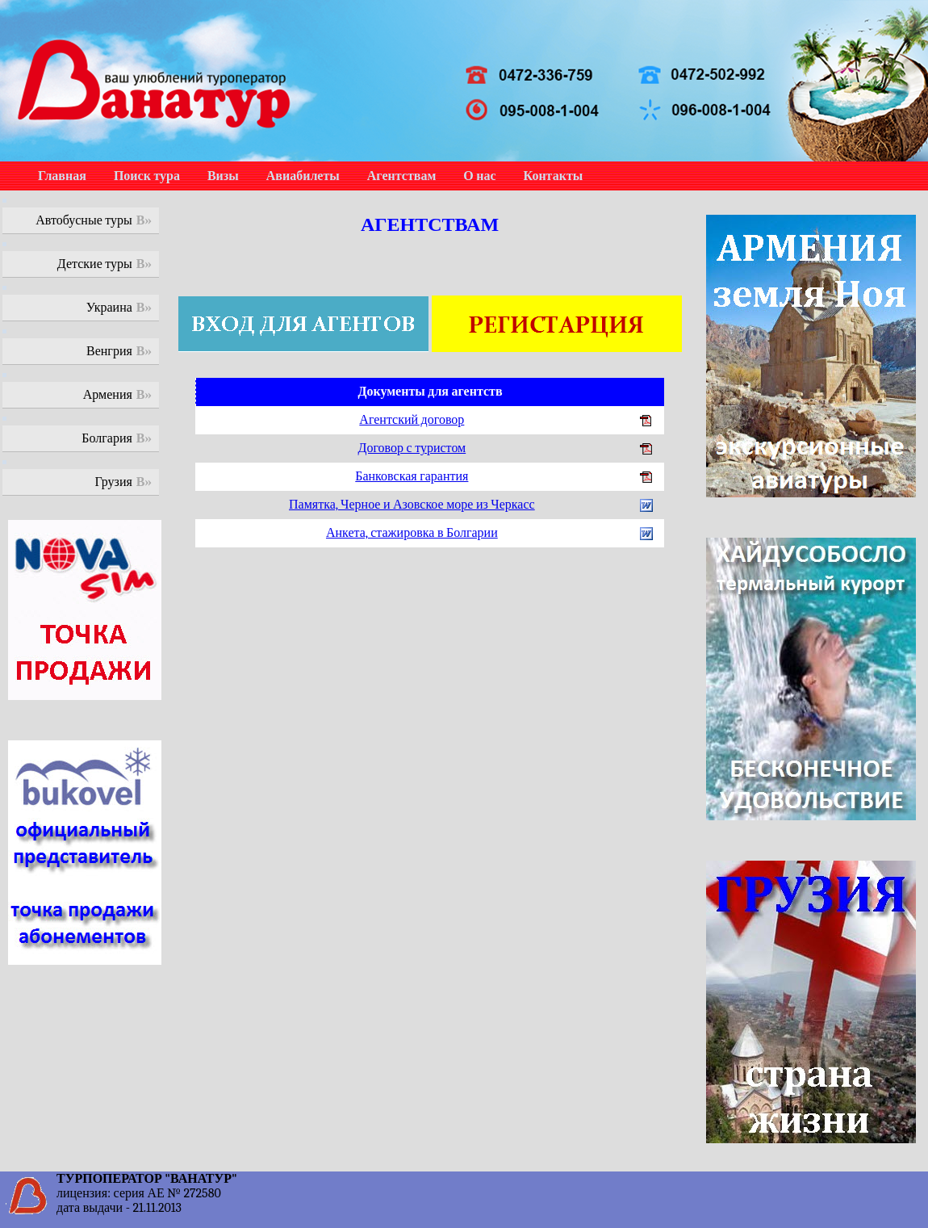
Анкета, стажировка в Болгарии (412, 533)
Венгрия (109, 351)
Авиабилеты (303, 176)
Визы (223, 176)
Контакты (553, 176)
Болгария (107, 438)
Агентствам (401, 176)
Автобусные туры (84, 220)
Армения (107, 395)
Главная (62, 176)
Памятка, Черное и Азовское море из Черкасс (412, 504)
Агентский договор (411, 420)
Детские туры (94, 264)
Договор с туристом (411, 448)
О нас (479, 176)
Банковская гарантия (411, 476)
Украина (109, 307)
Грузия (113, 482)
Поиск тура (147, 176)
